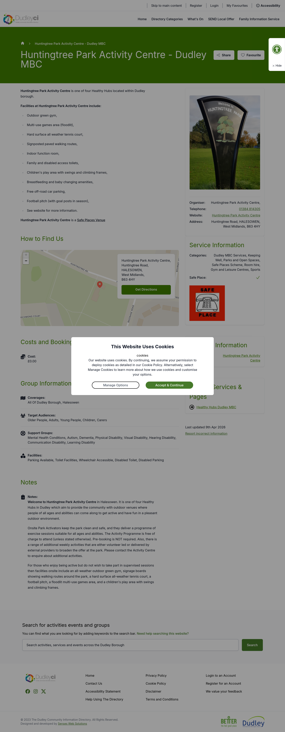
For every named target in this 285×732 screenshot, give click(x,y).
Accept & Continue (169, 385)
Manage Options (115, 385)
